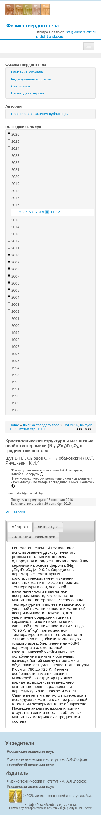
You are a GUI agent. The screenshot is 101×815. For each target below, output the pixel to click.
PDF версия (15, 512)
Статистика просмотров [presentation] (33, 537)
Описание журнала (27, 72)
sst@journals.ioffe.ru (81, 32)
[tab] (20, 527)
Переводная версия (27, 93)
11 (53, 212)
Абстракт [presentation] (20, 527)
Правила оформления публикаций (39, 114)
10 (47, 212)
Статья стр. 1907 (32, 429)
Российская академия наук (30, 751)
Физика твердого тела (32, 25)
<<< (79, 429)
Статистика (20, 86)
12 (58, 212)
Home (14, 425)
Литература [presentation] (48, 527)
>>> (88, 429)
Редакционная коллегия (31, 79)
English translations (50, 36)
